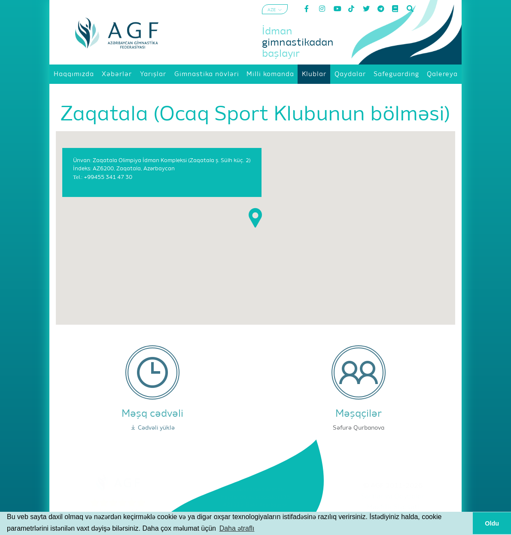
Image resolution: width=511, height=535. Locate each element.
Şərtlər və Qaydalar (393, 496)
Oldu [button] (492, 523)
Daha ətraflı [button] (237, 528)
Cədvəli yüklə (152, 428)
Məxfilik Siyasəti (393, 507)
